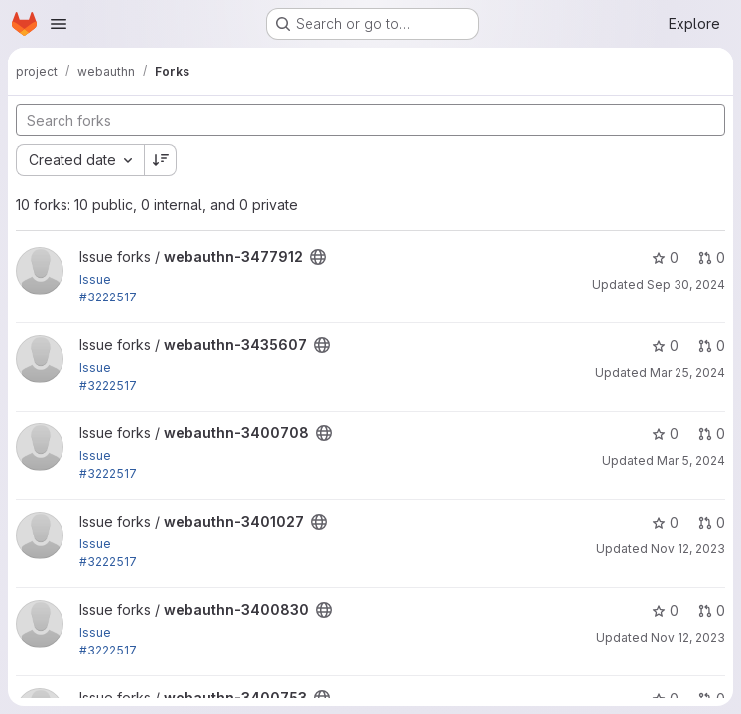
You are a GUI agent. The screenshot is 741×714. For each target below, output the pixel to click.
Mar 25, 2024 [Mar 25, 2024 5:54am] (687, 372)
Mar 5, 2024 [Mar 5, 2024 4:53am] (691, 460)
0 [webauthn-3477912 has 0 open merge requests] (711, 257)
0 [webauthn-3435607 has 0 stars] (665, 345)
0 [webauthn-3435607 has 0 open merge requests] (711, 345)
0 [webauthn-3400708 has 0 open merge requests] (711, 433)
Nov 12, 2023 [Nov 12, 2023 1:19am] (688, 637)
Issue (95, 279)
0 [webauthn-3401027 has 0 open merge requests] (711, 522)
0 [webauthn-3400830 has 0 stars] (665, 610)
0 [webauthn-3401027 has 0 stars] (665, 522)
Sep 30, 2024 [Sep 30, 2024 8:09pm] (686, 284)
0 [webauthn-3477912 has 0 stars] (665, 257)
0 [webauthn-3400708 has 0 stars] (665, 433)
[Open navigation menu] (58, 24)
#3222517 (108, 297)
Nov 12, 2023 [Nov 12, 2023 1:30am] (688, 548)
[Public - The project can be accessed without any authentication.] (318, 257)
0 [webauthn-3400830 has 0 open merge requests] (711, 610)
